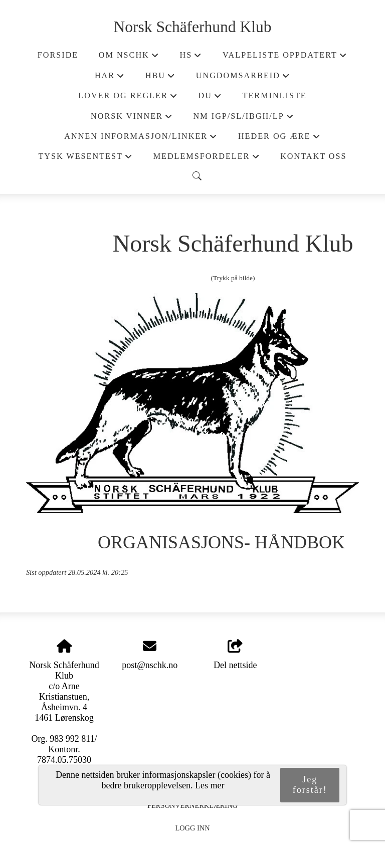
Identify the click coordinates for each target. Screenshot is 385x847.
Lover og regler (128, 98)
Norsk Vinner (132, 119)
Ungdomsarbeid (243, 78)
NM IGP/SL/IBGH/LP (244, 119)
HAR (110, 78)
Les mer (209, 785)
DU (210, 98)
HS (191, 58)
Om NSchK (129, 58)
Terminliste (275, 95)
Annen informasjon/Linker (141, 139)
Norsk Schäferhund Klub (193, 27)
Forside (58, 55)
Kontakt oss (313, 156)
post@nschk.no (149, 665)
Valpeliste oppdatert (285, 58)
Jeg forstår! (310, 784)
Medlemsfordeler (206, 159)
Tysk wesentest (85, 159)
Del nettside (235, 655)
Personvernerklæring (192, 805)
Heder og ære (279, 139)
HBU (160, 78)
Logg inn (192, 828)
